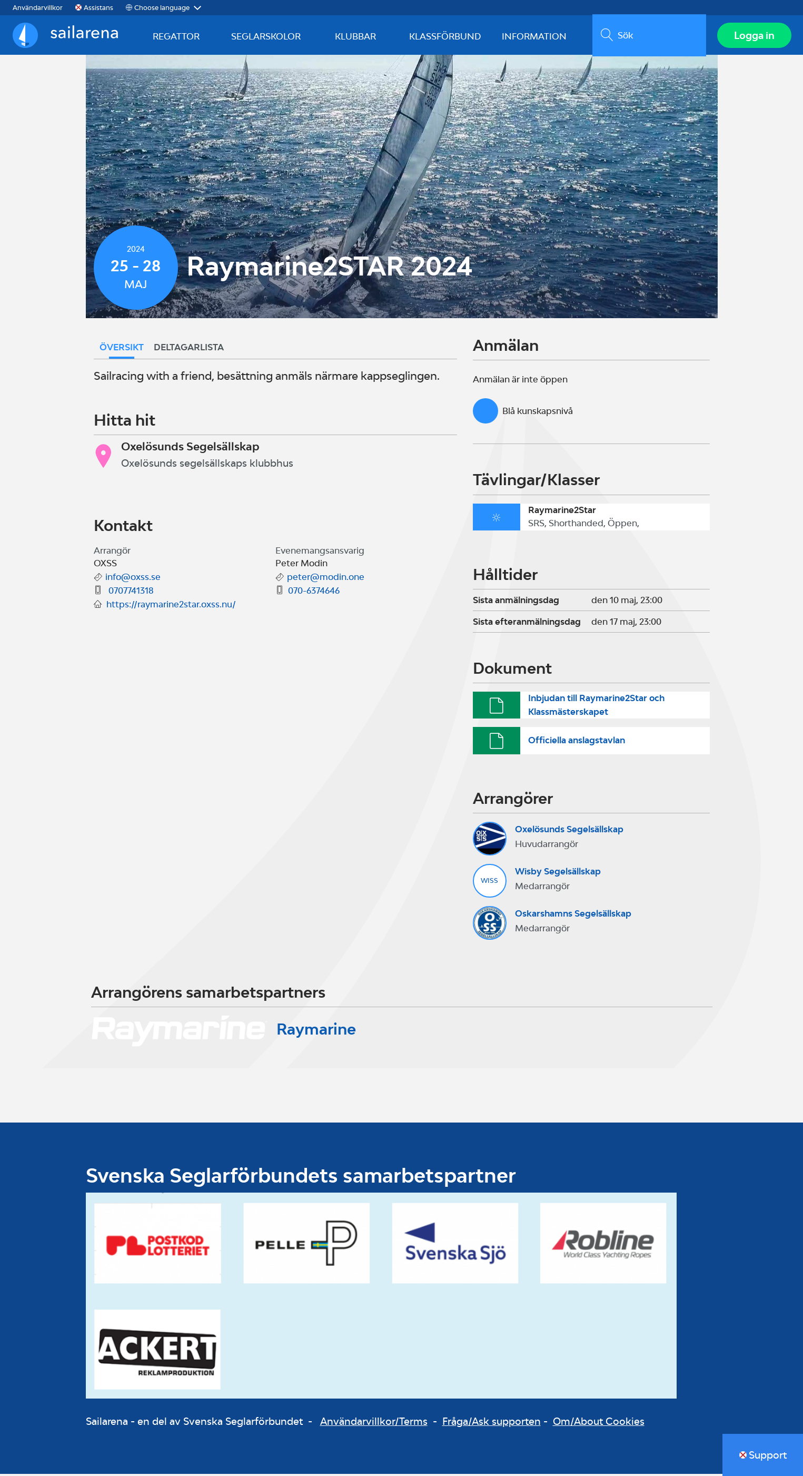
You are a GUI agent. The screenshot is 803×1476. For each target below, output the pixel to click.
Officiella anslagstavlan (576, 742)
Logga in (753, 36)
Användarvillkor (38, 8)
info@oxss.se (133, 579)
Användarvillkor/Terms (374, 1424)
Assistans (98, 8)
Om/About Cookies (599, 1424)
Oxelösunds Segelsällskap (569, 831)
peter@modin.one (325, 579)
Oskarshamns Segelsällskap (573, 916)
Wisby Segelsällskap (558, 874)
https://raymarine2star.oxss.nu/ (171, 607)
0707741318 (130, 593)
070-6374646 (314, 593)
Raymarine (316, 1031)
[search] (647, 36)
